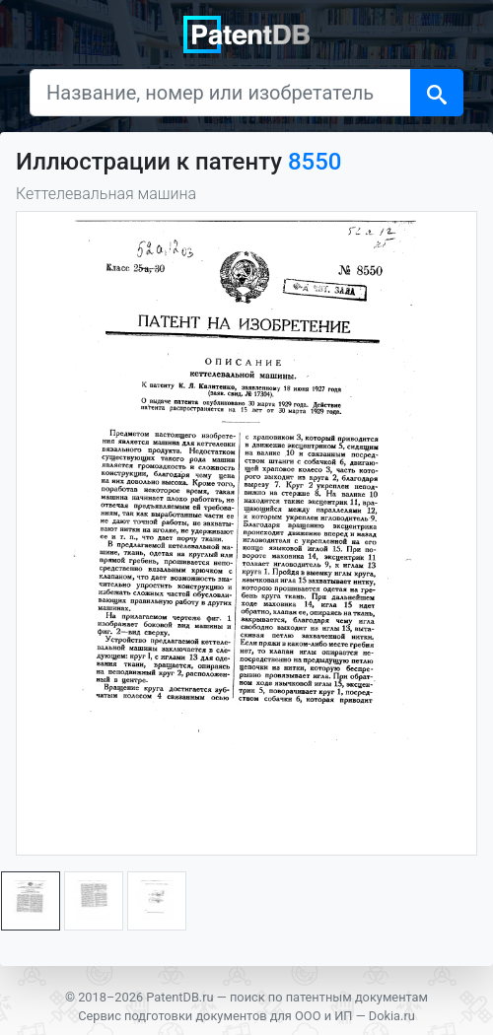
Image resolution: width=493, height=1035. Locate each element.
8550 (315, 161)
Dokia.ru (392, 1015)
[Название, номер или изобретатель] (220, 92)
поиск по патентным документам (329, 997)
